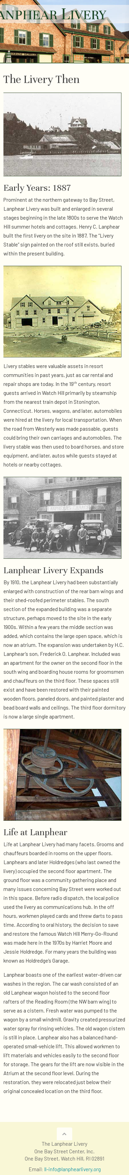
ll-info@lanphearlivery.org (72, 1169)
